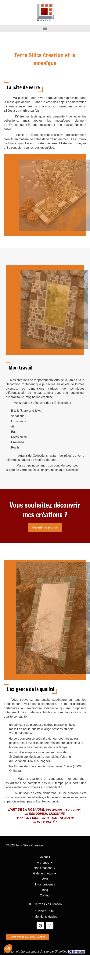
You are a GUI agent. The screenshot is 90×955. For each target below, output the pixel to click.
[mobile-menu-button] (45, 28)
